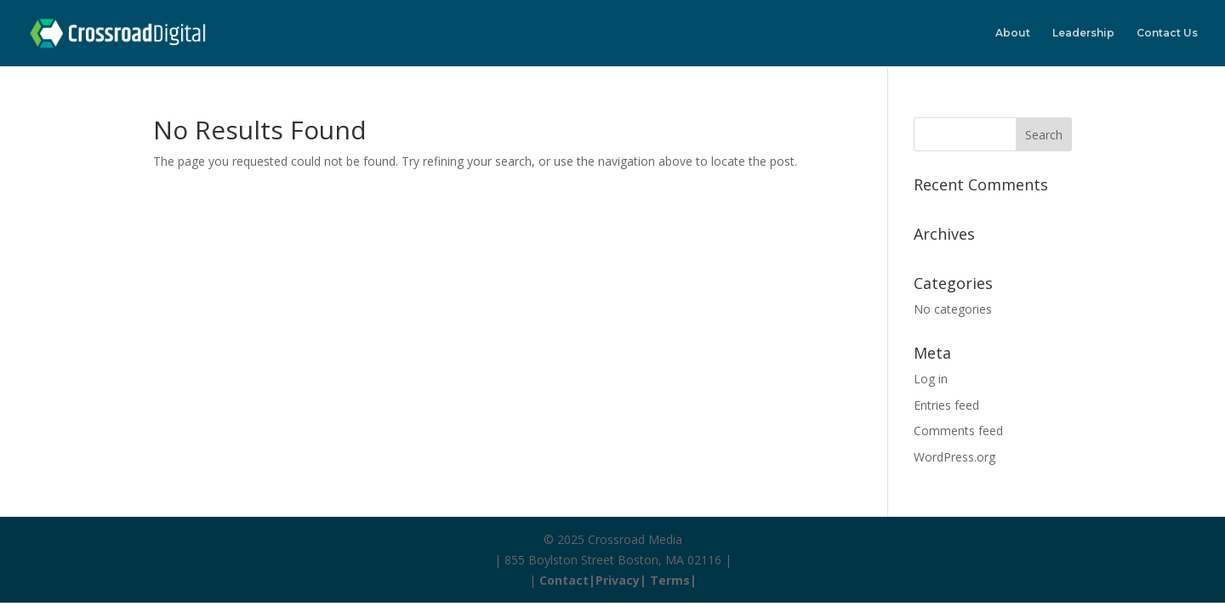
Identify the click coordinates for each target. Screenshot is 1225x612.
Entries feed (946, 405)
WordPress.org (954, 457)
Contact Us (1167, 33)
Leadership (1083, 33)
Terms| (673, 580)
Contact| (567, 580)
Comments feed (958, 430)
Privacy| (622, 580)
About (1012, 33)
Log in (931, 379)
